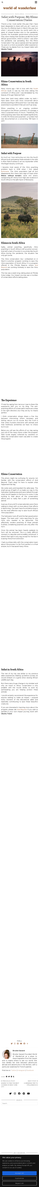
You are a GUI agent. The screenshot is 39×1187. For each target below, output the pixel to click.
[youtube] (28, 1093)
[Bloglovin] (27, 1043)
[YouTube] (21, 1043)
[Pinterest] (18, 1043)
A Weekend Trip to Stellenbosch (29, 1083)
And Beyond (22, 709)
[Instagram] (15, 1043)
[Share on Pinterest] (11, 1076)
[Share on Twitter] (9, 1076)
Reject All (19, 1183)
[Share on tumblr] (14, 1076)
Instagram (21, 1070)
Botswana (5, 171)
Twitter (13, 1070)
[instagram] (15, 1093)
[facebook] (19, 1093)
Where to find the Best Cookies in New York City (10, 1083)
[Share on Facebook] (6, 1076)
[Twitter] (12, 1043)
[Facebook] (24, 1043)
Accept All (19, 1173)
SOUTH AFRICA (19, 14)
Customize (19, 1178)
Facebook (30, 1070)
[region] (19, 1171)
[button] (36, 2)
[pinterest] (24, 1093)
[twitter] (10, 1093)
